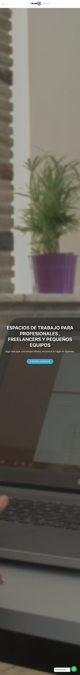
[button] (40, 361)
